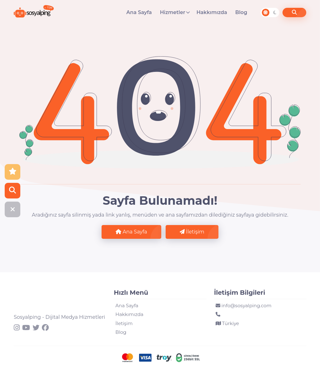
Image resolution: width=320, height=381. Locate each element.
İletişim (192, 232)
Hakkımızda (212, 12)
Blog (241, 12)
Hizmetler (172, 12)
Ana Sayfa (139, 12)
